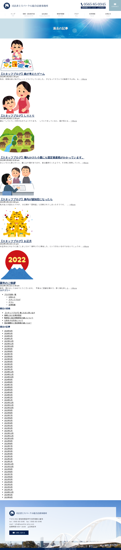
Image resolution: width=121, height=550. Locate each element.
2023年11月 (8, 405)
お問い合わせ (19, 533)
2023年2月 (8, 428)
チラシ (11, 302)
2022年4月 (8, 453)
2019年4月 (8, 497)
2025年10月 (8, 346)
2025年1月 (8, 369)
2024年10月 (8, 377)
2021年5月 (8, 479)
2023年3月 (8, 425)
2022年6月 (8, 448)
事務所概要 (60, 15)
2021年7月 (8, 474)
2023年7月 (8, 415)
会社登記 (45, 15)
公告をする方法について (13, 320)
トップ (13, 15)
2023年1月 (8, 430)
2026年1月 (8, 338)
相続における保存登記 (12, 315)
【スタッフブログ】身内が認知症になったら (26, 199)
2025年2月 (8, 366)
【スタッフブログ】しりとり (17, 115)
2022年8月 (8, 443)
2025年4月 (8, 361)
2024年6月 (8, 387)
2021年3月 (8, 484)
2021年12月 (8, 464)
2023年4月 (8, 423)
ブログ (76, 15)
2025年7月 (8, 354)
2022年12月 (8, 433)
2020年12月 (8, 492)
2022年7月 (8, 446)
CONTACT (115, 5)
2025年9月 (8, 348)
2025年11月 (8, 343)
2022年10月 (8, 438)
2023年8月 (8, 412)
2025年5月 (8, 359)
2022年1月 (8, 461)
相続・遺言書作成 (29, 15)
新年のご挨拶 (8, 283)
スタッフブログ (15, 299)
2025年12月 (8, 341)
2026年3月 (8, 333)
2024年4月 (8, 392)
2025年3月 (8, 364)
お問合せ (108, 15)
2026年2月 (8, 336)
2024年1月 (8, 400)
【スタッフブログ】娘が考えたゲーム (22, 74)
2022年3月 (8, 456)
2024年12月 (8, 371)
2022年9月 (8, 441)
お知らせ (12, 297)
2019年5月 (8, 494)
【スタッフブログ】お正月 (16, 241)
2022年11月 (8, 435)
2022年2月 (8, 459)
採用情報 (92, 15)
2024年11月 (8, 374)
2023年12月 (8, 402)
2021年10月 (8, 466)
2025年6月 (8, 356)
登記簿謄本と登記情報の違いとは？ (18, 323)
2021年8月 (8, 471)
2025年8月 (8, 351)
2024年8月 (8, 382)
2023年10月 (8, 407)
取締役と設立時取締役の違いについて (18, 317)
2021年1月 (8, 489)
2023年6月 (8, 418)
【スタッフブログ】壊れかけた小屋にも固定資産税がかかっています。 (42, 157)
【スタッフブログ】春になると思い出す (19, 312)
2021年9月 (8, 469)
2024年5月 (8, 389)
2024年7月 (8, 384)
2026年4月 (8, 331)
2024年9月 (8, 379)
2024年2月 (8, 397)
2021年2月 (8, 487)
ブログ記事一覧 (10, 294)
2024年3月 (8, 395)
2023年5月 (8, 420)
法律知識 (12, 304)
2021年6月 (8, 476)
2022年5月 (8, 451)
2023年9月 (8, 410)
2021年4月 (8, 482)
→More (84, 79)
